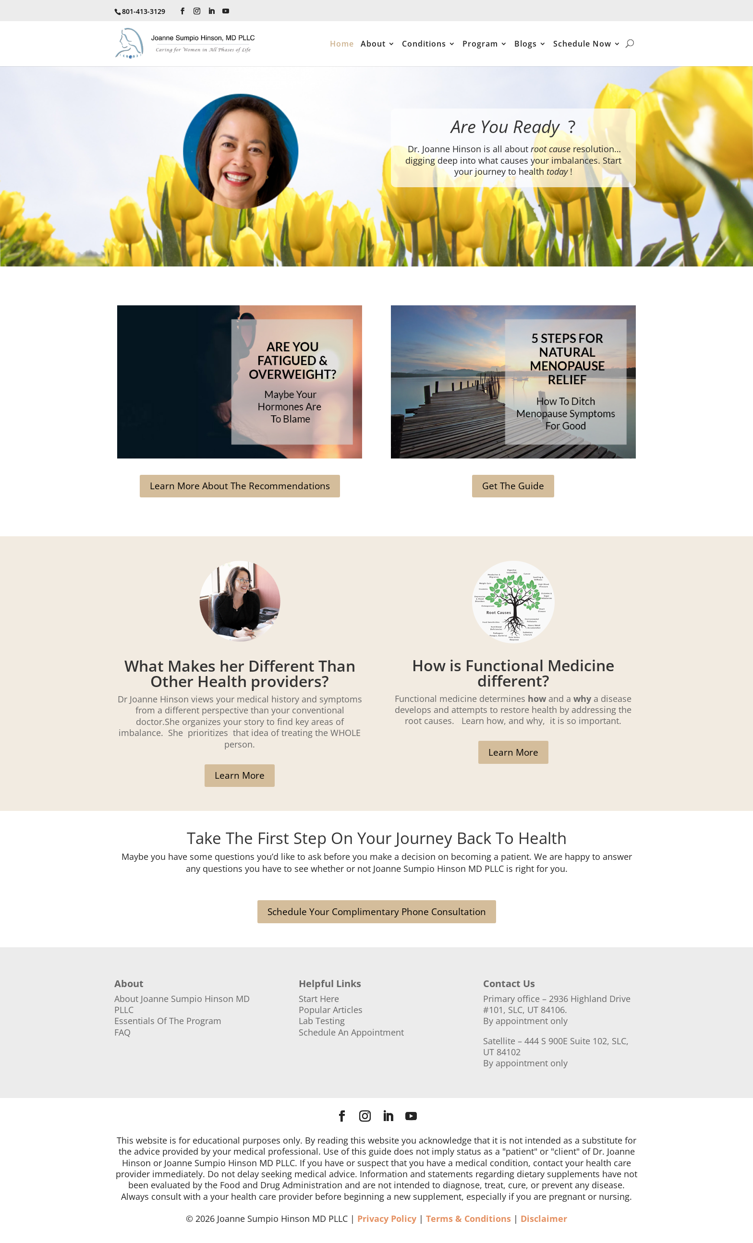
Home (342, 44)
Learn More (240, 775)
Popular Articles (331, 1009)
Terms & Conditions (468, 1218)
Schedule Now (582, 44)
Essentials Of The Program (167, 1020)
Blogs (525, 44)
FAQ (122, 1032)
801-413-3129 (143, 11)
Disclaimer (544, 1218)
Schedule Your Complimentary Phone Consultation (376, 911)
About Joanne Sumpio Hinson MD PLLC (182, 1004)
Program (480, 44)
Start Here (319, 998)
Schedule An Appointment (351, 1032)
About (373, 44)
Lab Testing (322, 1020)
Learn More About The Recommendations (240, 486)
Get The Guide (513, 486)
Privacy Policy (386, 1218)
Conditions (424, 44)
